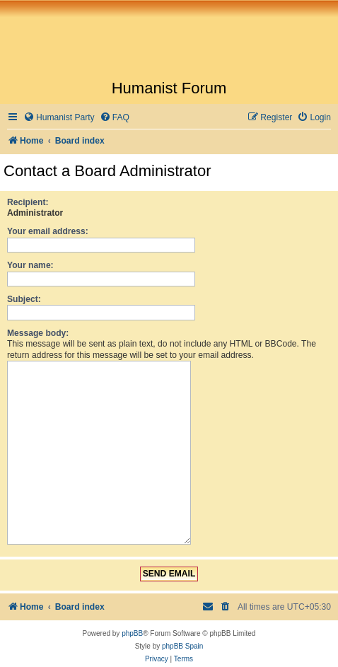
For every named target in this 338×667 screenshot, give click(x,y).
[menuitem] (59, 117)
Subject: (24, 299)
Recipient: (27, 202)
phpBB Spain (182, 640)
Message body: (38, 333)
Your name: (30, 265)
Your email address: (47, 231)
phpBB (132, 628)
